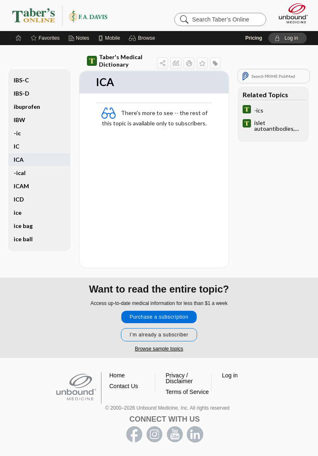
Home (117, 375)
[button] (143, 38)
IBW (19, 119)
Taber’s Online (76, 15)
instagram (154, 434)
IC (16, 146)
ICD (19, 199)
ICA (19, 159)
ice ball (23, 238)
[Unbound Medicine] (290, 13)
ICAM (21, 186)
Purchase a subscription (159, 317)
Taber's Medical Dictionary (114, 60)
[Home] (19, 38)
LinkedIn (195, 434)
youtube (174, 434)
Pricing (253, 38)
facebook (134, 434)
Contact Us (123, 386)
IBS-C (21, 80)
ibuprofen (27, 106)
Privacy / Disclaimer (179, 378)
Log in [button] (230, 375)
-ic (17, 133)
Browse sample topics (159, 349)
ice (18, 212)
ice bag (23, 225)
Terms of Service (187, 392)
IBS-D (21, 93)
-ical (20, 172)
